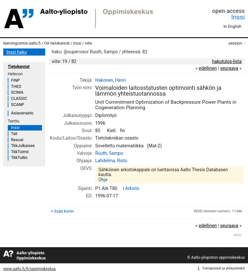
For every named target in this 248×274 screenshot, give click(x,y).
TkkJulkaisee (23, 145)
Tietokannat (19, 66)
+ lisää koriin (62, 211)
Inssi (238, 17)
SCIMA (17, 92)
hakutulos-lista (227, 61)
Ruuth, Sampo (109, 153)
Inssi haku (16, 52)
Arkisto (132, 188)
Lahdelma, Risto (111, 160)
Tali (14, 133)
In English (232, 26)
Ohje (103, 179)
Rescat (17, 139)
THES (16, 86)
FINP (15, 80)
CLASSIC (19, 98)
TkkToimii (20, 151)
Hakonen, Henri (110, 80)
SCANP (17, 104)
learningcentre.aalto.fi (22, 43)
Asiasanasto (22, 113)
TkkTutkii (19, 157)
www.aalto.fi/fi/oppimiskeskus (29, 269)
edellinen (208, 68)
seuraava (229, 68)
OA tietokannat (57, 43)
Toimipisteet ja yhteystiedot (223, 268)
